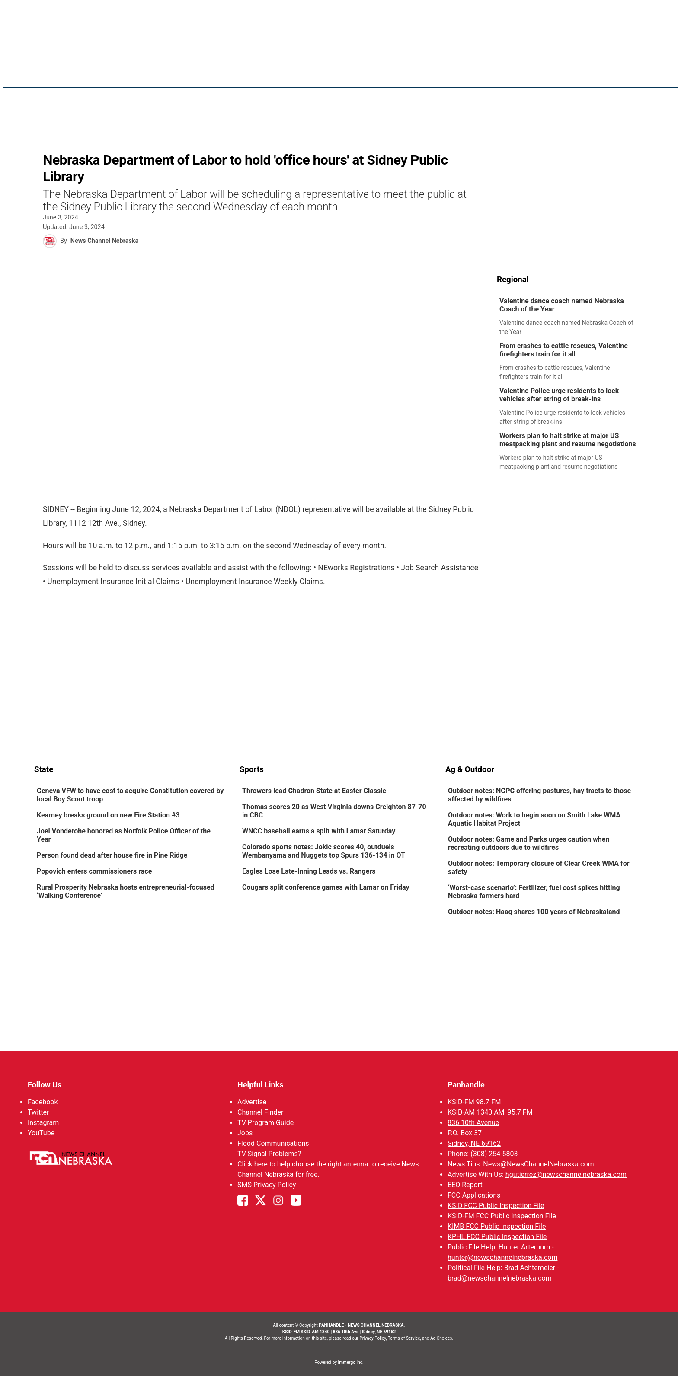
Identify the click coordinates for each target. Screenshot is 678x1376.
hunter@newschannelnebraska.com (502, 1257)
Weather (400, 73)
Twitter (38, 1112)
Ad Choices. (441, 1338)
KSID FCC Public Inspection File (496, 1205)
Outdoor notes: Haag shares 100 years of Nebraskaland (534, 912)
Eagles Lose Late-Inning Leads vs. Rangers (308, 871)
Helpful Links (260, 1084)
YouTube (41, 1133)
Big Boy (490, 73)
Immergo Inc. (350, 1362)
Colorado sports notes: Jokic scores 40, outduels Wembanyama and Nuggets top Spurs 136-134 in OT (323, 851)
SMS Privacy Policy (266, 1185)
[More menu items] (634, 73)
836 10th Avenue (473, 1123)
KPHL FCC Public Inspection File (497, 1237)
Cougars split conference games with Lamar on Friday (325, 887)
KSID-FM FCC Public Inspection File (502, 1216)
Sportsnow (447, 73)
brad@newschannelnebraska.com (500, 1278)
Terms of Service (404, 1338)
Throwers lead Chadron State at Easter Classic (314, 791)
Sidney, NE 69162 (474, 1143)
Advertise (251, 1102)
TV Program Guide (265, 1123)
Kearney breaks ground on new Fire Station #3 (108, 815)
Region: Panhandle (67, 78)
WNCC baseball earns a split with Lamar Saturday (318, 831)
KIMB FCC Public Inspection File (497, 1226)
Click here (252, 1164)
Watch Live (561, 73)
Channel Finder (260, 1112)
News (364, 73)
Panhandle (466, 1084)
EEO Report (465, 1185)
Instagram (43, 1123)
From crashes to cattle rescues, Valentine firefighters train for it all (563, 350)
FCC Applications (474, 1195)
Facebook (43, 1102)
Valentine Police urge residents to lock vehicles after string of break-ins (559, 395)
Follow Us (44, 1084)
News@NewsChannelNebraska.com (538, 1164)
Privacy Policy (372, 1338)
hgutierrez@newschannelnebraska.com (565, 1174)
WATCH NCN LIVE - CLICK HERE (339, 13)
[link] (570, 316)
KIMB (522, 73)
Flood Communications (273, 1143)
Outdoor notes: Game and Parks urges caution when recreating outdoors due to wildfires (528, 843)
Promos (605, 73)
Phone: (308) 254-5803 (483, 1154)
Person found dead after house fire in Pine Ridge (112, 855)
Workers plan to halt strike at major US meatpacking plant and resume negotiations (567, 440)
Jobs (245, 1133)
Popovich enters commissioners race (95, 871)
